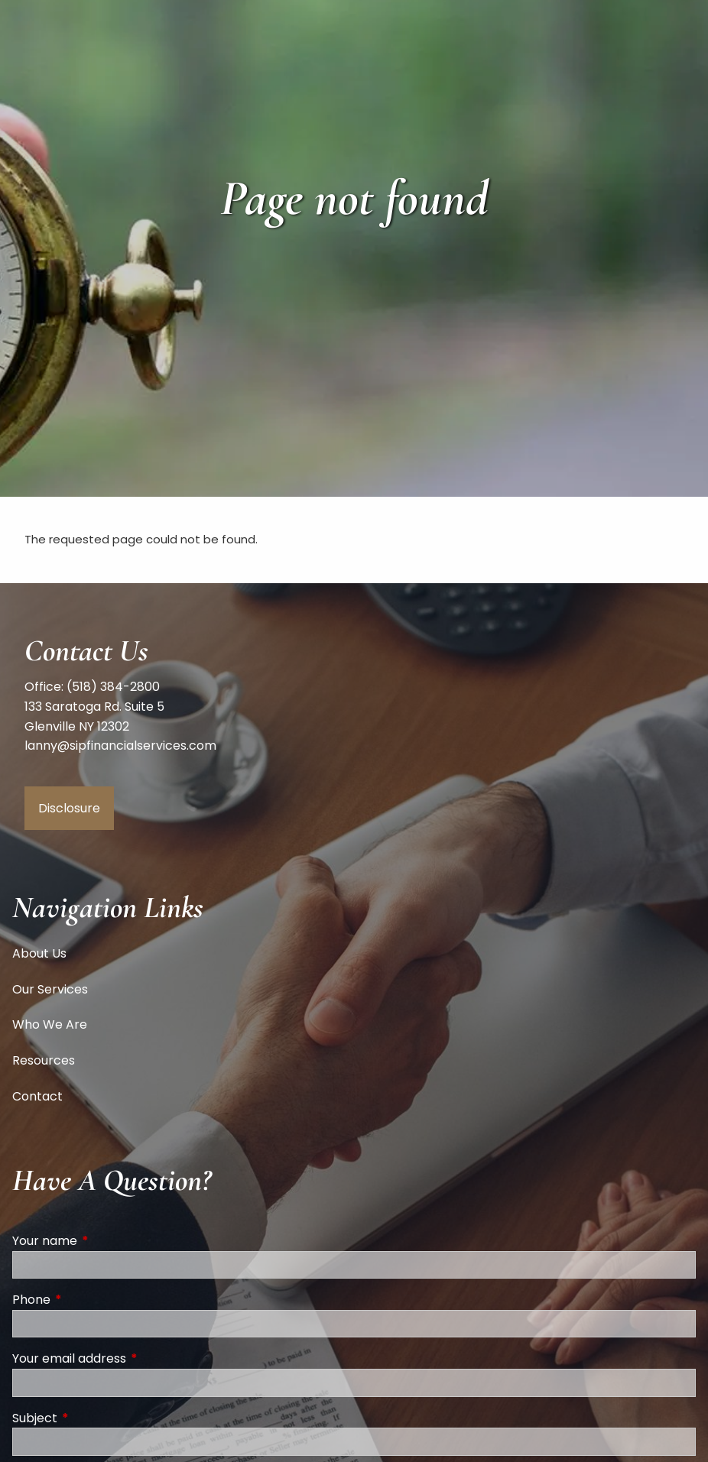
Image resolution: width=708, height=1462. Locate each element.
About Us (39, 953)
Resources (43, 1060)
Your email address (130, 1358)
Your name (106, 1241)
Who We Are (49, 1024)
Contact (37, 1096)
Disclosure (69, 808)
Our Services (50, 989)
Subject (96, 1418)
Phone (92, 1299)
